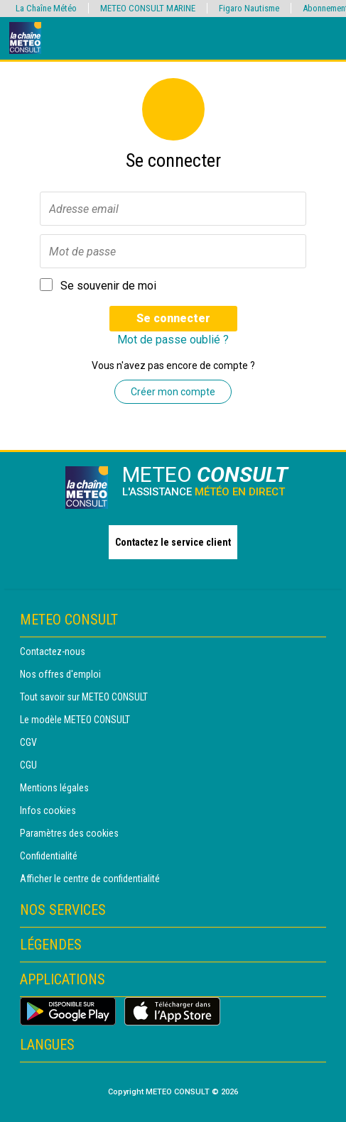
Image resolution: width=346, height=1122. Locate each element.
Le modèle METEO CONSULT (75, 719)
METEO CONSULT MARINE (147, 8)
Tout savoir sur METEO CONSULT (84, 697)
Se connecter (173, 318)
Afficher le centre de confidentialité (90, 878)
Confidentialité (48, 856)
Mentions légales (54, 787)
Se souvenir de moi (108, 285)
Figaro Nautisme (249, 8)
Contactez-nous (52, 651)
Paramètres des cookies (69, 833)
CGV (28, 742)
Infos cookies (48, 810)
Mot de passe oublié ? (173, 339)
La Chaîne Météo (46, 8)
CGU (28, 765)
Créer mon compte (173, 391)
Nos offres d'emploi (60, 674)
